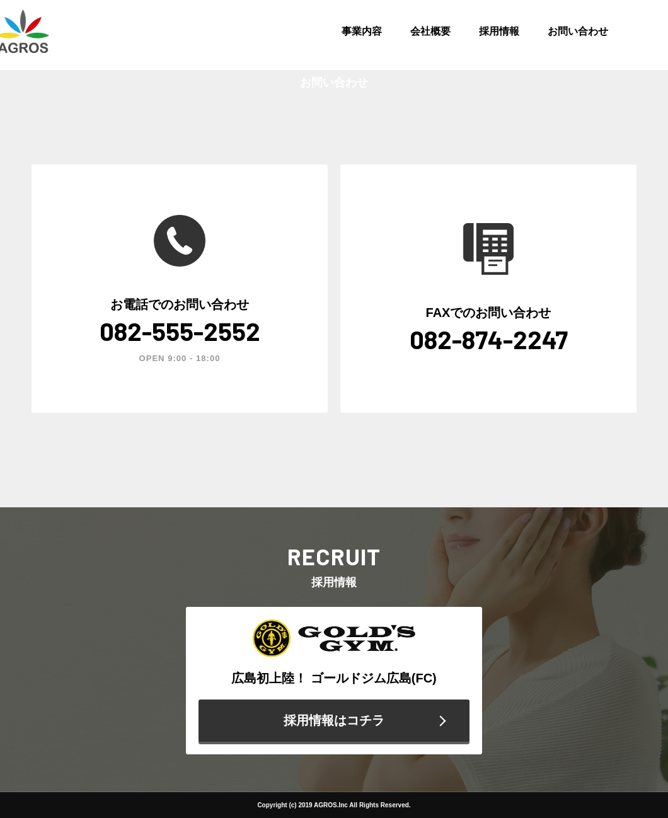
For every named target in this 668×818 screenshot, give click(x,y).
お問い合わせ (578, 31)
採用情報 (499, 31)
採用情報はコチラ (334, 720)
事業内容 (362, 31)
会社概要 (430, 31)
